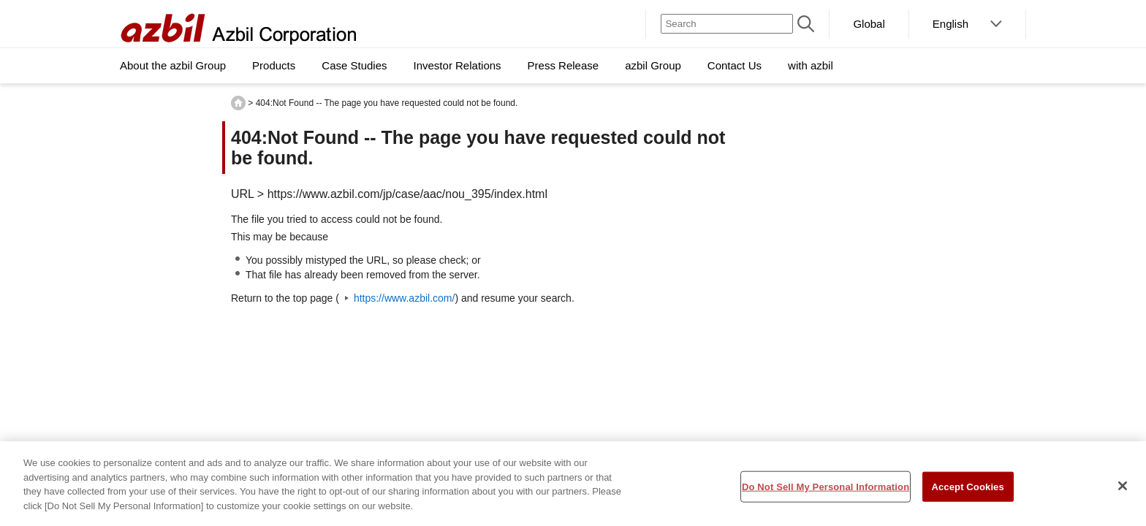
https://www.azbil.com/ (404, 298)
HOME (238, 103)
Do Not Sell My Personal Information (825, 490)
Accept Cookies (967, 490)
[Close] (1123, 489)
